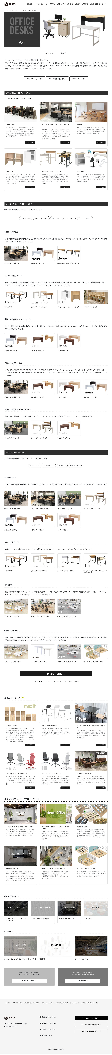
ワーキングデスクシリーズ (39, 438)
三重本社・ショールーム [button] (48, 1018)
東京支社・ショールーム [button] (48, 1024)
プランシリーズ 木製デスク (12, 264)
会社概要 (8, 1004)
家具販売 (88, 919)
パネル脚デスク (32, 466)
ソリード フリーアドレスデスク (40, 510)
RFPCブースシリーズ (90, 307)
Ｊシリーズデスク (62, 351)
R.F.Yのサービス (17, 1004)
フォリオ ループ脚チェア (49, 727)
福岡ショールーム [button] (46, 1037)
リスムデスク (8, 307)
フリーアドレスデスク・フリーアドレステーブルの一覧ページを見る (56, 682)
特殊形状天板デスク (78, 466)
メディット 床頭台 (11, 727)
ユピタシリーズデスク (37, 351)
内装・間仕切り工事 (12, 869)
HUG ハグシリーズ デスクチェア (51, 775)
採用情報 (26, 1004)
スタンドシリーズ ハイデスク (66, 572)
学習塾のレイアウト (83, 828)
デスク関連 (80, 171)
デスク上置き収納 (90, 218)
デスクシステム (10, 125)
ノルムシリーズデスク (37, 264)
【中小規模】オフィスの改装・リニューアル (19, 828)
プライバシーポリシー (47, 1004)
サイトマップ (75, 1004)
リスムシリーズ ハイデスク (39, 307)
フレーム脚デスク (48, 466)
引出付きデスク (21, 218)
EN (97, 1004)
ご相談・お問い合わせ (88, 1004)
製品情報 (42, 960)
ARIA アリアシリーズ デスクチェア (16, 775)
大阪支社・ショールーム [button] (48, 1030)
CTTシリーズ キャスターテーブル (67, 617)
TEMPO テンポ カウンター (85, 775)
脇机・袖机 (55, 218)
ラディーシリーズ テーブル (12, 617)
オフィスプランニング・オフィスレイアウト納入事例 (20, 960)
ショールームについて (81, 960)
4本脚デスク (63, 466)
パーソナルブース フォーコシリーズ (68, 307)
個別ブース (9, 171)
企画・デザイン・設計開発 (41, 919)
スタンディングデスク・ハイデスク (52, 171)
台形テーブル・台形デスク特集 (93, 663)
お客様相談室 (35, 1004)
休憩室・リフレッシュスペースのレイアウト (55, 869)
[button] (56, 675)
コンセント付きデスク (39, 218)
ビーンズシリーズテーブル (39, 663)
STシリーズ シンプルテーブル (40, 617)
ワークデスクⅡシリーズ (11, 438)
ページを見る (30, 142)
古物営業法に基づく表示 (62, 1004)
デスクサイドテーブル (71, 218)
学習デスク (80, 125)
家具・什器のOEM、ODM (67, 919)
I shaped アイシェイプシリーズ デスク (68, 264)
